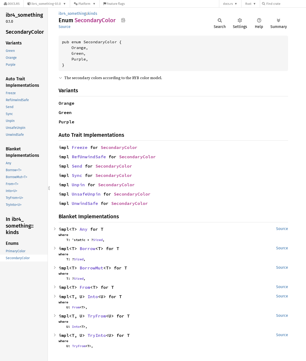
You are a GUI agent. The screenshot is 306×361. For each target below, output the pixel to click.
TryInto (96, 335)
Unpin (78, 184)
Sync (77, 175)
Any (83, 229)
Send (77, 166)
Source (65, 26)
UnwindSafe (85, 203)
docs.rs (228, 3)
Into (92, 296)
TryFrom (96, 316)
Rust (248, 3)
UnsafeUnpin (86, 194)
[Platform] (84, 3)
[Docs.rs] (11, 3)
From (85, 287)
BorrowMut (91, 268)
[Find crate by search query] (286, 3)
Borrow (87, 248)
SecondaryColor (119, 147)
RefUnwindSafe (89, 156)
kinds (92, 13)
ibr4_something (72, 13)
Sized (98, 240)
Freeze (79, 147)
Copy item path (123, 20)
